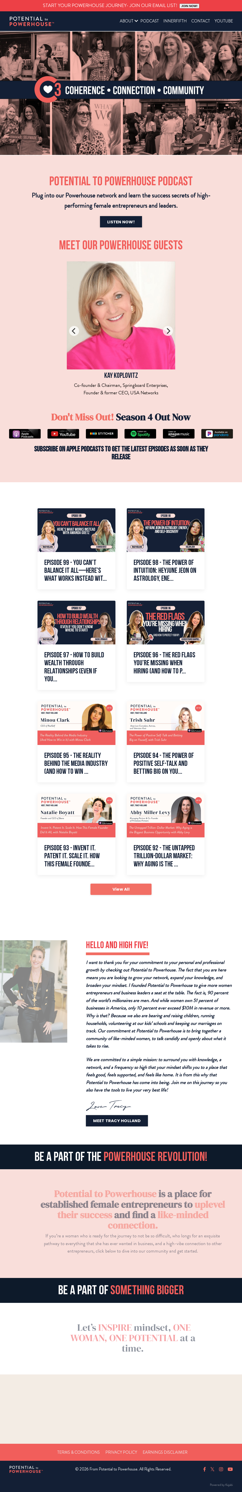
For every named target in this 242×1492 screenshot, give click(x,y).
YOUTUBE (224, 21)
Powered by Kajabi (221, 1484)
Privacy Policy (121, 1452)
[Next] (168, 331)
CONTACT (200, 21)
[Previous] (74, 331)
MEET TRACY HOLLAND (139, 1120)
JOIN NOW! (189, 6)
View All (121, 889)
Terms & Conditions (78, 1452)
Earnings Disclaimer (165, 1452)
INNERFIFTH (175, 21)
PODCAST (149, 21)
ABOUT (126, 21)
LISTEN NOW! (99, 222)
